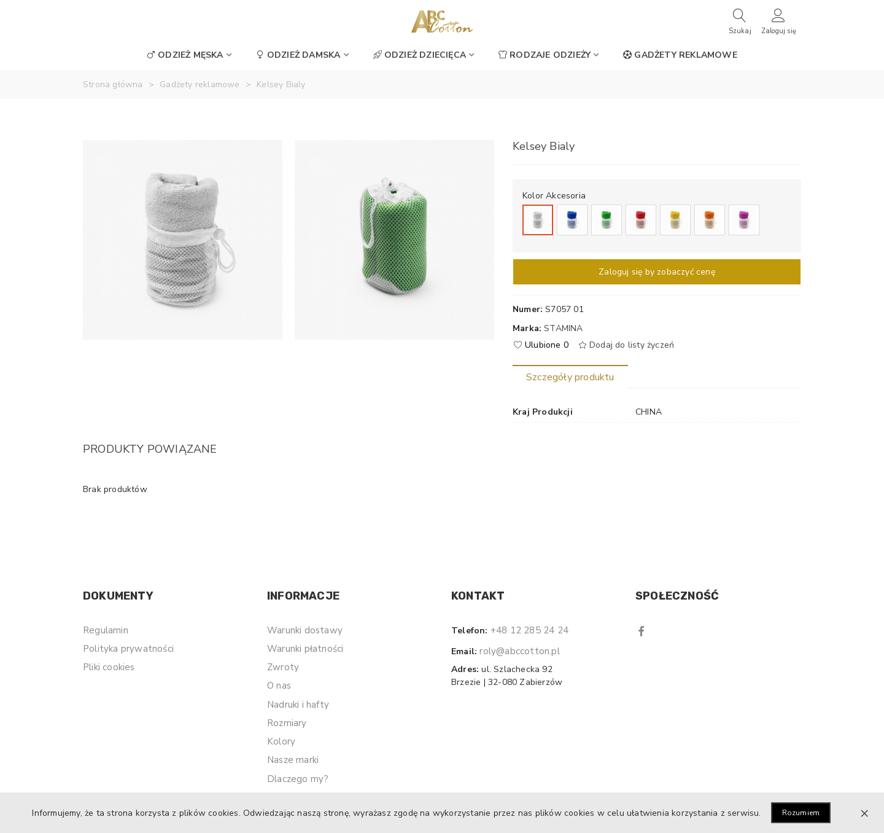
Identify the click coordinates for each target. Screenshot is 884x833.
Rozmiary (287, 723)
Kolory (281, 741)
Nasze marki (293, 760)
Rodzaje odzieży (544, 55)
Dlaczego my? (297, 779)
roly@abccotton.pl (519, 651)
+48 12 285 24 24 (529, 630)
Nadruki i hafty (298, 704)
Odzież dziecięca (419, 55)
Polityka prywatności (128, 649)
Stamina (563, 328)
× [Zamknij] (864, 813)
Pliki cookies (109, 667)
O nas (279, 685)
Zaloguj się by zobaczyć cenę (657, 272)
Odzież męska (185, 55)
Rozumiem (801, 813)
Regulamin (105, 630)
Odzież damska (298, 55)
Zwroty (283, 667)
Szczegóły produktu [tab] (570, 377)
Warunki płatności (305, 649)
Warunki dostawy (305, 630)
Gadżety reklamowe (680, 55)
